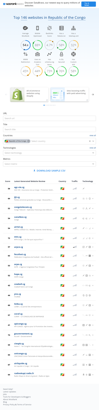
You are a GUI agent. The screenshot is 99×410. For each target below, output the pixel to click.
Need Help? (8, 389)
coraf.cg (18, 313)
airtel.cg (18, 226)
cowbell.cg (19, 284)
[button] (17, 141)
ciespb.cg (19, 343)
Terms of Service (24, 404)
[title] (49, 118)
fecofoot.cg (20, 254)
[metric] (46, 164)
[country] (59, 141)
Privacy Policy (9, 404)
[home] (13, 4)
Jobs (5, 394)
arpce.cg (18, 247)
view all (93, 135)
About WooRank (10, 399)
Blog (5, 402)
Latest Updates (9, 391)
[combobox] (49, 141)
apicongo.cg (20, 323)
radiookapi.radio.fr (24, 373)
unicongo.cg (20, 353)
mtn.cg (17, 236)
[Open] (93, 141)
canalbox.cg (20, 217)
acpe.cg (18, 264)
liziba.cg (18, 303)
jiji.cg (17, 197)
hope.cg (18, 274)
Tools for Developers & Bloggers (17, 397)
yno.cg (17, 294)
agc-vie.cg (19, 187)
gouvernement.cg (23, 333)
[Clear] (90, 141)
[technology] (46, 153)
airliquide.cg (20, 363)
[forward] (93, 94)
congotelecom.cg (23, 207)
